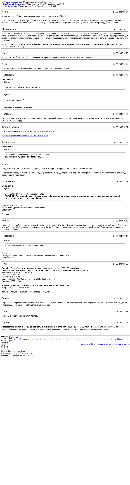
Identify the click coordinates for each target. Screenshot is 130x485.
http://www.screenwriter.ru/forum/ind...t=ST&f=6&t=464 (25, 136)
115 (85, 339)
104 (41, 339)
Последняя (123, 339)
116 (89, 339)
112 (73, 339)
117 (93, 339)
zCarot (31, 355)
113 (77, 339)
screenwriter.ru (20, 351)
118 (97, 339)
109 (61, 339)
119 (101, 339)
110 (65, 339)
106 (49, 339)
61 (33, 339)
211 (109, 339)
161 (105, 339)
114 (81, 339)
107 (53, 339)
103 (37, 339)
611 (113, 339)
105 (45, 339)
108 (57, 339)
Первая (23, 339)
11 (30, 339)
